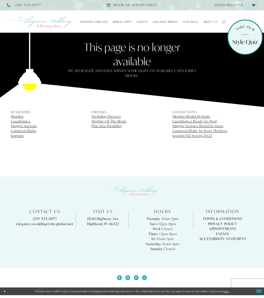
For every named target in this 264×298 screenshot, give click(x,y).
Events (222, 234)
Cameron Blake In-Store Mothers (199, 130)
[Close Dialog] (6, 294)
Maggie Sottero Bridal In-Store (198, 126)
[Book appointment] (132, 5)
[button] (222, 22)
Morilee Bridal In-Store (191, 116)
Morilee (17, 116)
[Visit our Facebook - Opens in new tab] (115, 279)
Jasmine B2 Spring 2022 (192, 135)
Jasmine (17, 135)
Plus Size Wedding (107, 126)
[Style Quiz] (245, 37)
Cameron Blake (24, 130)
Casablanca (20, 121)
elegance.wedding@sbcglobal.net (44, 224)
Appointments (222, 229)
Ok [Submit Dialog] (257, 294)
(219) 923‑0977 (44, 219)
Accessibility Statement (222, 239)
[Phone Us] (24, 5)
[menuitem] (227, 5)
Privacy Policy (222, 224)
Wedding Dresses (106, 116)
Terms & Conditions (222, 219)
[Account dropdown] (227, 5)
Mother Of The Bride (109, 121)
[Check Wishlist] (253, 5)
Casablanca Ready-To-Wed (194, 121)
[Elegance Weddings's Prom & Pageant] (40, 22)
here (226, 294)
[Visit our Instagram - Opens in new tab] (126, 279)
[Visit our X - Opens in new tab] (149, 279)
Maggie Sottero (24, 126)
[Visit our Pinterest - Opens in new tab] (138, 279)
